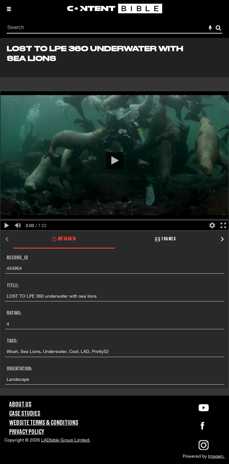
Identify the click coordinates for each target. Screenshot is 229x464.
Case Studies (24, 414)
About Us (20, 404)
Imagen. (216, 456)
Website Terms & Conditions (43, 423)
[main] (114, 217)
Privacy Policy (26, 432)
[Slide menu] (9, 9)
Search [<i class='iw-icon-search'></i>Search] (218, 28)
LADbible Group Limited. (65, 439)
